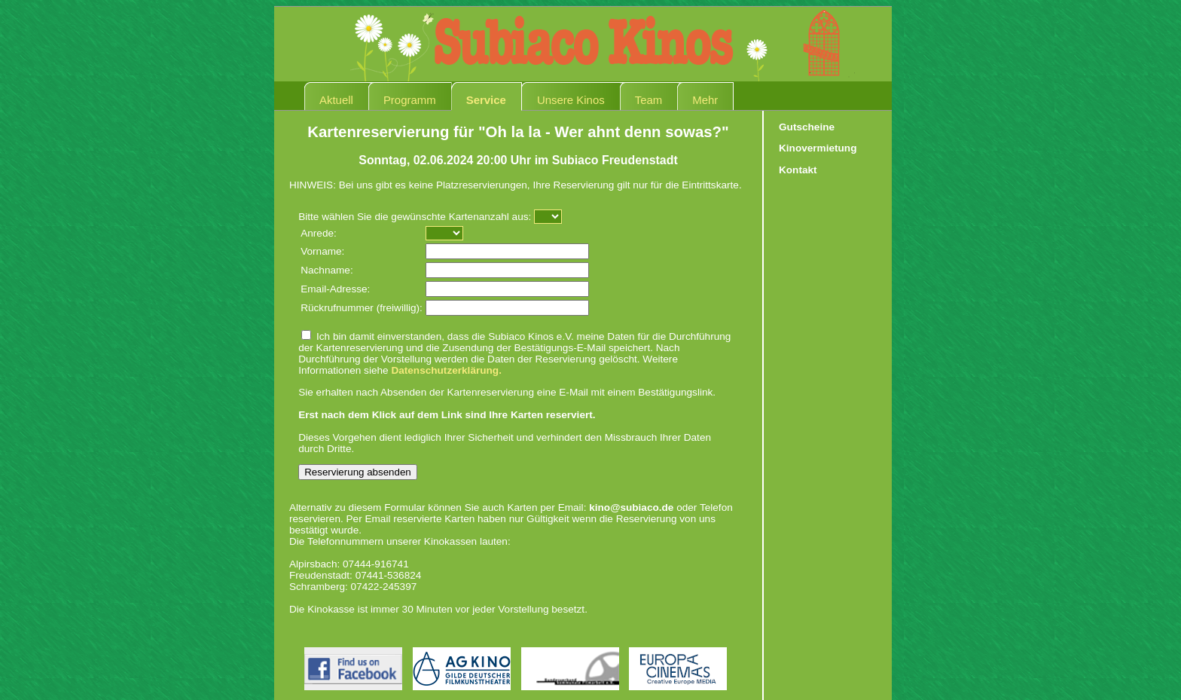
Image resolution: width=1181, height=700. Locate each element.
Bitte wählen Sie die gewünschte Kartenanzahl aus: (414, 216)
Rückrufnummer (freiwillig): (362, 307)
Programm (409, 99)
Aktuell (336, 99)
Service (486, 99)
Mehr (705, 99)
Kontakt (798, 170)
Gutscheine (807, 127)
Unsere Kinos (571, 99)
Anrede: (319, 233)
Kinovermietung (817, 148)
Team (649, 99)
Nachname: (327, 270)
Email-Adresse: (335, 289)
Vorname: (322, 251)
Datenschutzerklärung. (446, 370)
